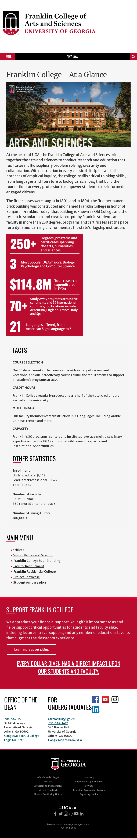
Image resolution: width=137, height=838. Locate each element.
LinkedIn (96, 709)
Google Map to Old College (21, 736)
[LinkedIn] (82, 814)
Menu (7, 56)
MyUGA (48, 781)
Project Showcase (26, 577)
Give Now (72, 56)
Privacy (89, 786)
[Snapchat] (71, 814)
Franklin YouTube (105, 699)
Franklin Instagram (114, 699)
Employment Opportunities (89, 781)
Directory (89, 777)
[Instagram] (66, 814)
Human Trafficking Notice (48, 794)
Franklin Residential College (34, 572)
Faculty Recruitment (28, 566)
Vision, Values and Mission (33, 555)
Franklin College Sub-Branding (36, 561)
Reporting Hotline (89, 794)
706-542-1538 (14, 719)
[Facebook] (55, 814)
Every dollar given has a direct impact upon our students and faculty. (68, 667)
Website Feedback (48, 790)
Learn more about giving (31, 649)
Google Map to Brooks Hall (65, 740)
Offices (18, 550)
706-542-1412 (58, 723)
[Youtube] (76, 814)
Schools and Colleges (48, 777)
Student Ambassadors (30, 582)
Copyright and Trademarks (48, 786)
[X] (61, 814)
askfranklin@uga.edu (62, 719)
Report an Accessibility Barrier (89, 790)
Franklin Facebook (95, 699)
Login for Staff (14, 740)
